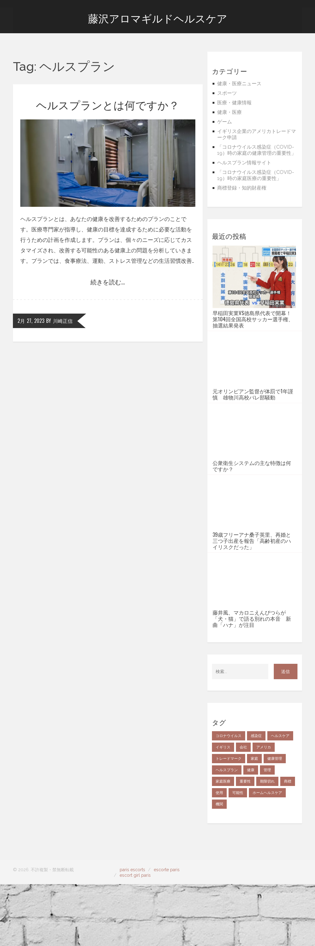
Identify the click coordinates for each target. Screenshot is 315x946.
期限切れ (267, 843)
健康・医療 (229, 112)
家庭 (254, 820)
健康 (250, 832)
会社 (243, 809)
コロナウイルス (228, 798)
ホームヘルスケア (267, 854)
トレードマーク (228, 820)
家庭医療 (223, 843)
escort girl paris (135, 937)
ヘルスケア (280, 798)
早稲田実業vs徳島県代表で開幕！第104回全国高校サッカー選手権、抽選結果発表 (253, 319)
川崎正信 (63, 320)
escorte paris (167, 931)
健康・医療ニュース (239, 83)
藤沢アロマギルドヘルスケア (157, 19)
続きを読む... (107, 281)
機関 (219, 866)
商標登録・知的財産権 (241, 188)
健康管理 (274, 820)
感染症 (256, 798)
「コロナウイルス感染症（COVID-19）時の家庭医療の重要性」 (255, 175)
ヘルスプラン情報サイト (244, 163)
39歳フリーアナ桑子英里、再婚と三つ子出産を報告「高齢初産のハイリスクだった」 (252, 587)
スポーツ (227, 93)
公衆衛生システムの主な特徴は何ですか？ (252, 497)
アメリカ (263, 809)
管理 (267, 832)
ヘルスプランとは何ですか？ (107, 104)
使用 (219, 854)
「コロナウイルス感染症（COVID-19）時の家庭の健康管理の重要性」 (256, 150)
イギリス (223, 809)
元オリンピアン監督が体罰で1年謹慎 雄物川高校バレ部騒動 (253, 409)
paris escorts (132, 931)
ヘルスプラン (227, 832)
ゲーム (224, 122)
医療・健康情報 (234, 103)
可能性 (237, 854)
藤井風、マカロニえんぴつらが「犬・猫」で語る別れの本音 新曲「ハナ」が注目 (252, 680)
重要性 (245, 843)
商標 (287, 843)
